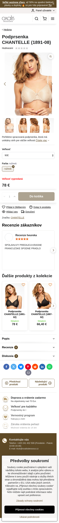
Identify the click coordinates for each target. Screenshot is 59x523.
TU (50, 5)
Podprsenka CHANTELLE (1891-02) (14, 314)
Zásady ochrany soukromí (29, 500)
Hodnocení (7, 48)
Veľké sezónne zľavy (13, 2)
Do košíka (36, 196)
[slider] (22, 239)
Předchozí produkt (12, 383)
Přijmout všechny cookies (29, 509)
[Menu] (53, 18)
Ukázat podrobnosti (29, 517)
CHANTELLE (17, 217)
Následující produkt (43, 383)
